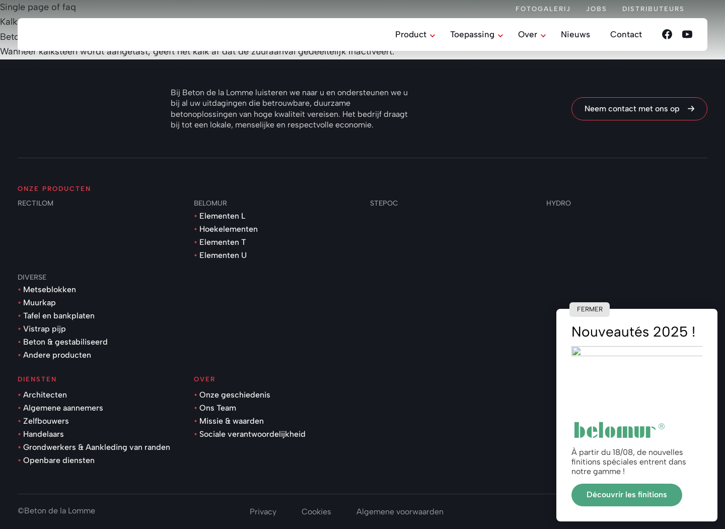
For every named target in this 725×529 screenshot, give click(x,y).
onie (699, 510)
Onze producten (54, 188)
